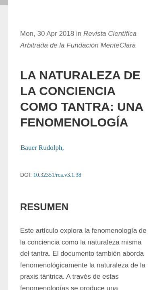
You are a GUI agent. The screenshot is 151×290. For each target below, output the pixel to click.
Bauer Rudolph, (43, 147)
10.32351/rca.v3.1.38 (57, 175)
